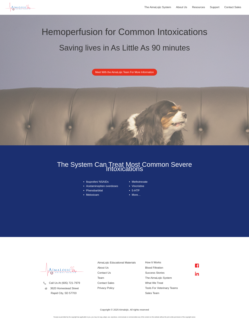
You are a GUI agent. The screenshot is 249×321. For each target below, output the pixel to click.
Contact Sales (232, 7)
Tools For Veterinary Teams (161, 288)
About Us (181, 7)
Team (101, 277)
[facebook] (197, 265)
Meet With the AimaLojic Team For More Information (124, 72)
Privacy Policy (106, 288)
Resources (198, 7)
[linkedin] (197, 273)
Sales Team (152, 293)
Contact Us (104, 272)
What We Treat (154, 282)
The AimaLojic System (157, 7)
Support (214, 7)
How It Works (153, 262)
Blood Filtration (154, 267)
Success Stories (155, 272)
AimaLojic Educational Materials (117, 262)
